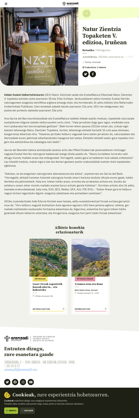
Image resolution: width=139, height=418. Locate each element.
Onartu (11, 410)
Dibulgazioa (103, 50)
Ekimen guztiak (82, 309)
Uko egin (27, 410)
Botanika (88, 50)
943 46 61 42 (13, 366)
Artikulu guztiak (41, 309)
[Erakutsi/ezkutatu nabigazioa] (6, 4)
